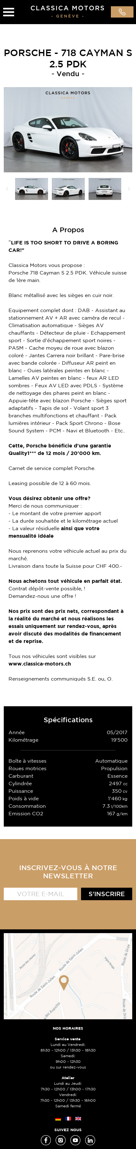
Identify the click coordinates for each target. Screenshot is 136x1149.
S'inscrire (107, 893)
